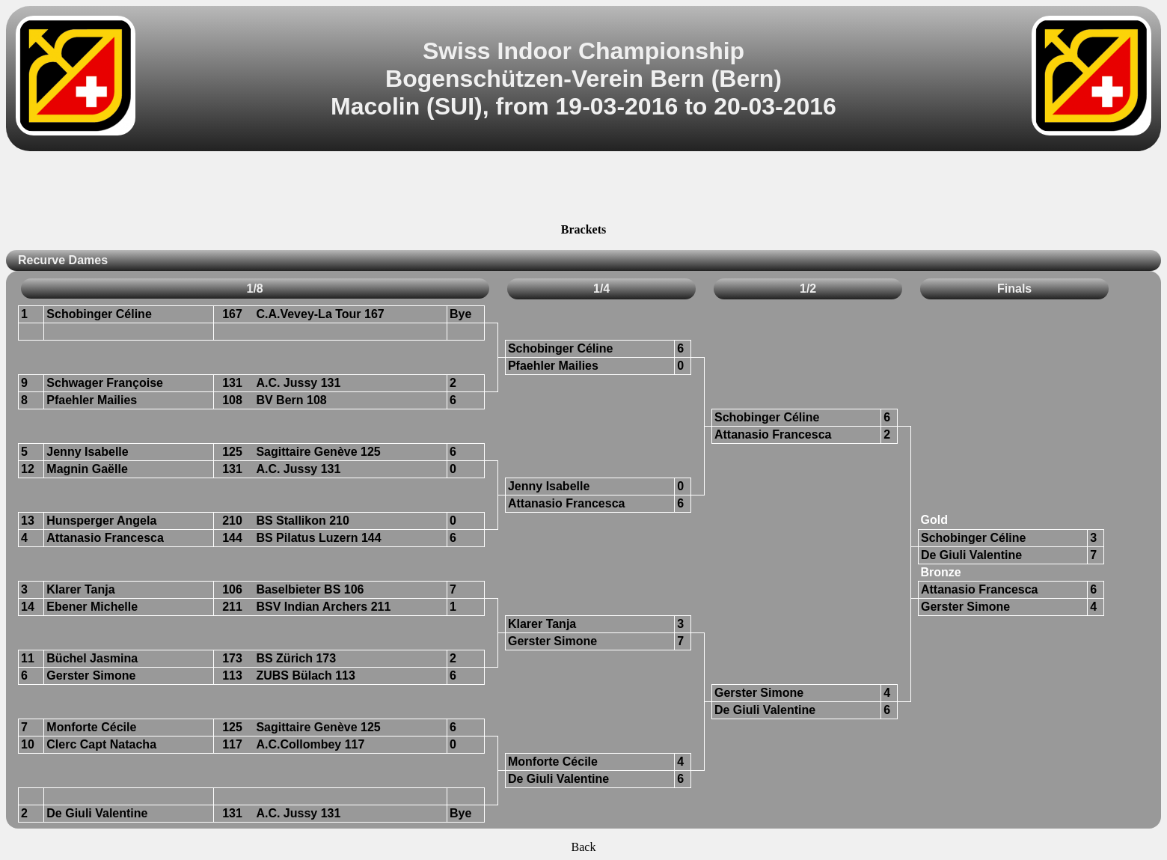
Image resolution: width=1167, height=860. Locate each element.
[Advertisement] (583, 189)
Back (584, 847)
